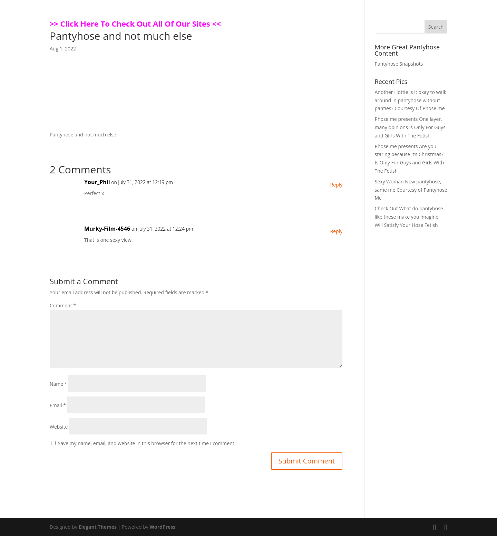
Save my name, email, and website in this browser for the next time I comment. (147, 443)
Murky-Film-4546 (107, 228)
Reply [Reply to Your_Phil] (336, 184)
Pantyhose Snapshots (399, 63)
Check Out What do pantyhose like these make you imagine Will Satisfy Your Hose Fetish (409, 216)
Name (58, 384)
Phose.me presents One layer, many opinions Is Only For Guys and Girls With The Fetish (410, 127)
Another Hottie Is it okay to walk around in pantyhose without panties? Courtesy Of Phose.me (411, 100)
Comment (63, 305)
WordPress (162, 527)
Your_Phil (97, 182)
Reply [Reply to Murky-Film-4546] (336, 231)
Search (436, 26)
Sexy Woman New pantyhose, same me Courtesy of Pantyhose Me (411, 189)
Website (59, 426)
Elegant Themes (98, 527)
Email (58, 405)
